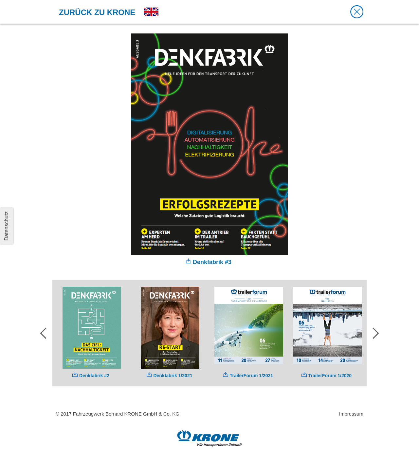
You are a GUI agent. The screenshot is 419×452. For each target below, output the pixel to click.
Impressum (351, 414)
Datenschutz (6, 226)
